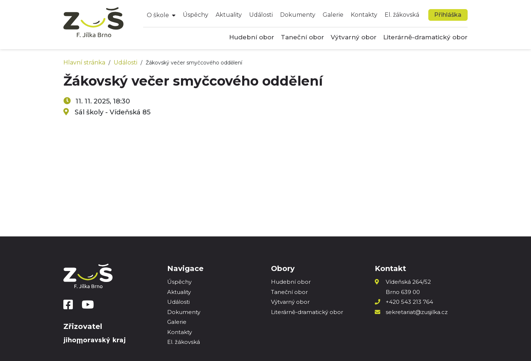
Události (261, 14)
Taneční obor (302, 37)
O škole (158, 15)
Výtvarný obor (354, 37)
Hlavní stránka (84, 62)
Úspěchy (195, 14)
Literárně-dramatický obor (425, 37)
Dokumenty (297, 14)
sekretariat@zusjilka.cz (417, 312)
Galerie (333, 14)
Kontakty (364, 14)
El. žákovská (402, 14)
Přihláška (447, 14)
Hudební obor (251, 37)
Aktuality (229, 14)
